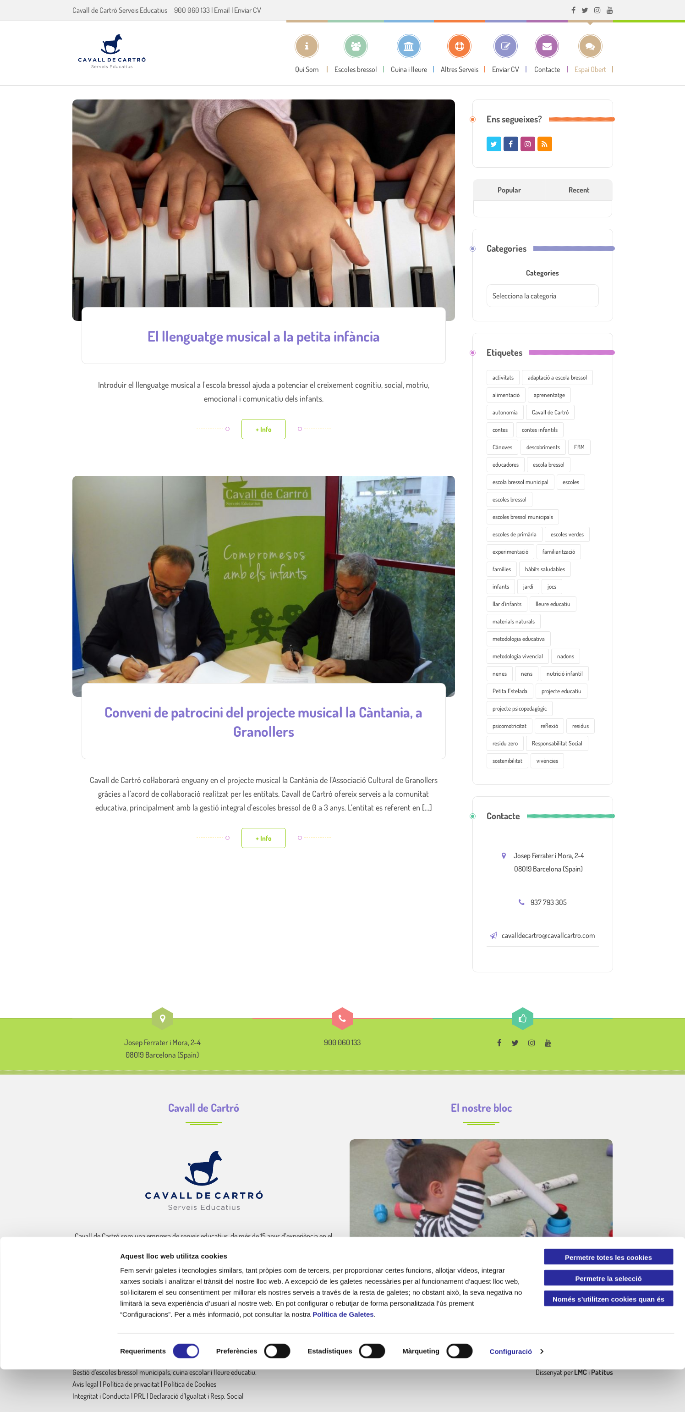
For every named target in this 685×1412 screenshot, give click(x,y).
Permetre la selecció (608, 1321)
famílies (502, 569)
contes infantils (540, 429)
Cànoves (502, 447)
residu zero (505, 743)
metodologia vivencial (518, 656)
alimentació (506, 394)
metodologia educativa (519, 638)
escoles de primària (515, 534)
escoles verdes (567, 534)
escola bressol (548, 464)
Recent (579, 189)
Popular (509, 189)
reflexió (549, 725)
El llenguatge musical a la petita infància (263, 335)
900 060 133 (192, 10)
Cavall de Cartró (550, 412)
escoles (571, 481)
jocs (552, 586)
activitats (503, 377)
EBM (579, 447)
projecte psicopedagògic (520, 708)
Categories (542, 272)
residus (580, 725)
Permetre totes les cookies (608, 1300)
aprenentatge (549, 394)
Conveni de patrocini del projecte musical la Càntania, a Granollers (263, 719)
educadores (506, 464)
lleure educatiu (553, 603)
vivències (547, 760)
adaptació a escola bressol (557, 377)
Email (222, 10)
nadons (565, 656)
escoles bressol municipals (523, 516)
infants (501, 586)
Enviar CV (247, 10)
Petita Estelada (510, 691)
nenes (500, 673)
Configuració (511, 1394)
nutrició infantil (565, 673)
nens (526, 673)
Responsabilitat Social (557, 743)
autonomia (505, 412)
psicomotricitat (509, 725)
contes (500, 429)
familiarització (559, 551)
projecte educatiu (561, 691)
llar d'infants (507, 603)
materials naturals (514, 621)
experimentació (510, 551)
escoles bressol (509, 499)
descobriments (543, 447)
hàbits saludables (545, 569)
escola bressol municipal (520, 481)
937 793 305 (549, 902)
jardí (528, 586)
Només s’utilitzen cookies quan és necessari (608, 1344)
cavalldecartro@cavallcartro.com (548, 935)
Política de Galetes (342, 1357)
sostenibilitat (507, 760)
